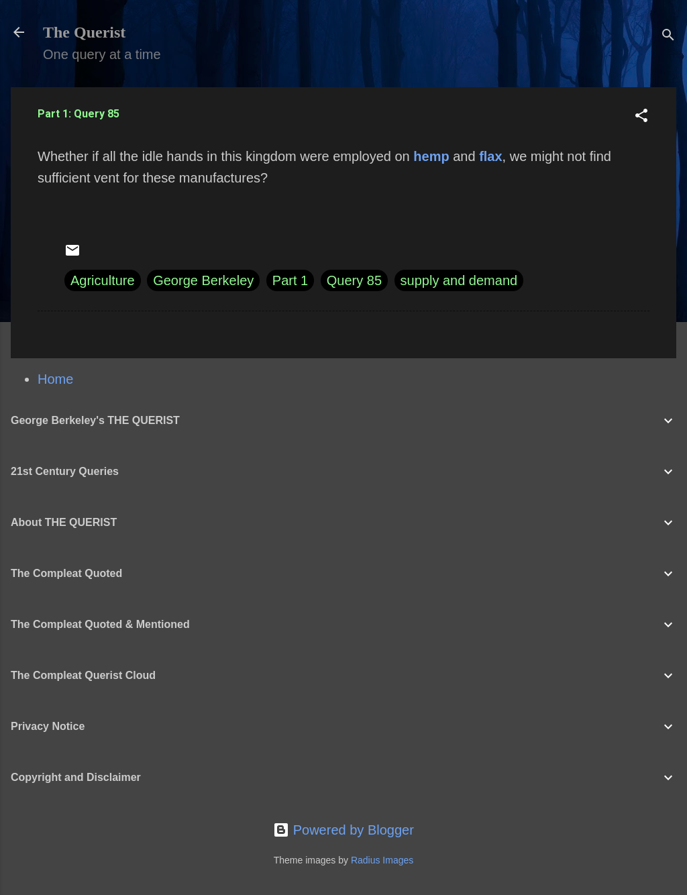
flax (490, 156)
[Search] (668, 36)
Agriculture (102, 280)
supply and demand (459, 280)
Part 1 (290, 280)
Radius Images (382, 860)
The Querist (84, 32)
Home (55, 379)
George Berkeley (203, 280)
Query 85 (354, 280)
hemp (431, 156)
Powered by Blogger (343, 830)
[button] (641, 117)
